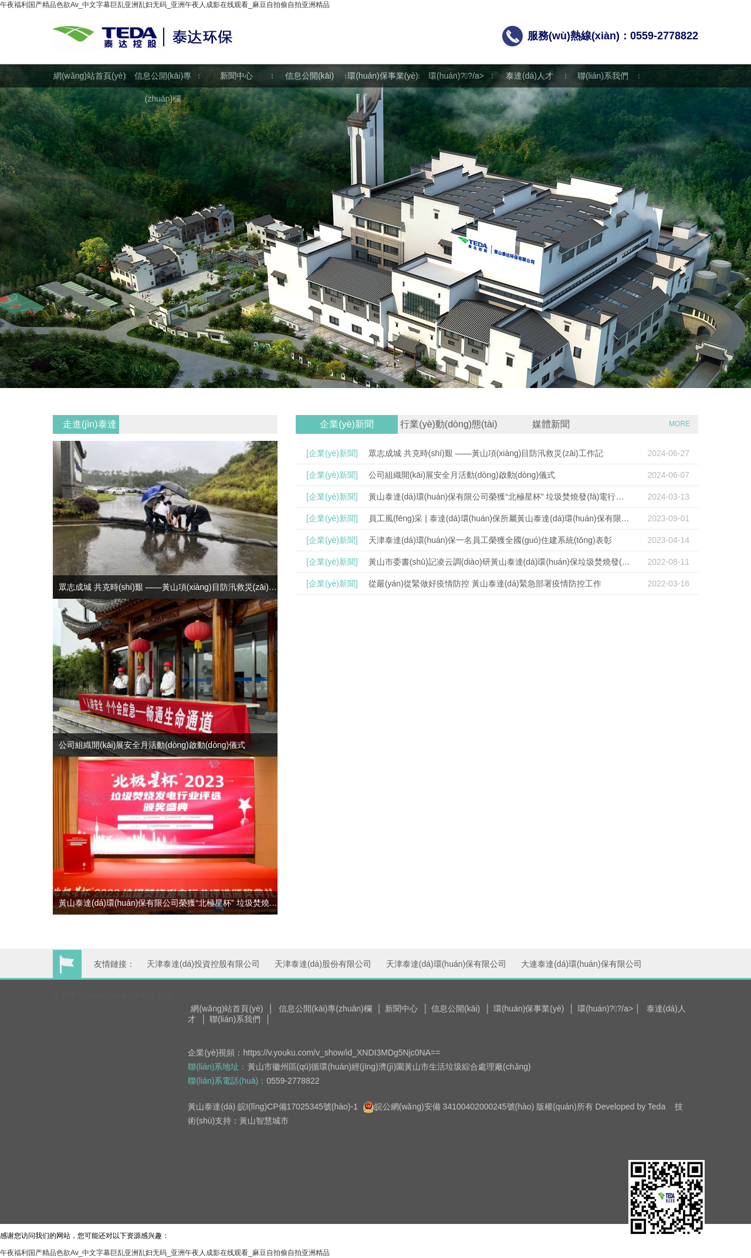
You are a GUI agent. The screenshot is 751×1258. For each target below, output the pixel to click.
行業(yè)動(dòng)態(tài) (448, 424)
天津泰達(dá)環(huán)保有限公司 (446, 964)
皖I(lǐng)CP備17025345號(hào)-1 (298, 1106)
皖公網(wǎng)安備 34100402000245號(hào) (449, 1106)
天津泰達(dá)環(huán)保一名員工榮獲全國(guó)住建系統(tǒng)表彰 (490, 540)
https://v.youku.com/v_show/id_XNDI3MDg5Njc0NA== (342, 1052)
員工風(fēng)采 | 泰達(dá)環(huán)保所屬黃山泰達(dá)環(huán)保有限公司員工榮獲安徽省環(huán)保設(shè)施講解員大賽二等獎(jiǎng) (499, 518)
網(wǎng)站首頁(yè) (89, 75)
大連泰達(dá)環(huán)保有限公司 (581, 964)
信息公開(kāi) (309, 75)
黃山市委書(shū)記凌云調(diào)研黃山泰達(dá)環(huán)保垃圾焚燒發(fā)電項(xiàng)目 (499, 561)
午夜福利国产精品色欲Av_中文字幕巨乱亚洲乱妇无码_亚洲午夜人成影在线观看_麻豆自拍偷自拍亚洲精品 (165, 5)
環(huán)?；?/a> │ (609, 1008)
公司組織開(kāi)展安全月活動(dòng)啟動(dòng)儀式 (461, 475)
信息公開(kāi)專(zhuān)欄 (162, 87)
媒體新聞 (551, 424)
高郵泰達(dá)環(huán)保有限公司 (113, 995)
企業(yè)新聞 (347, 424)
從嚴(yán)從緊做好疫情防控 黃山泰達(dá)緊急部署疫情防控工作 (484, 583)
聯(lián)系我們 (602, 75)
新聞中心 (236, 75)
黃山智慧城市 (264, 1120)
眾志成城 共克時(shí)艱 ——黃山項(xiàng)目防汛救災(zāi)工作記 (485, 453)
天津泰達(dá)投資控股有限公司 (203, 964)
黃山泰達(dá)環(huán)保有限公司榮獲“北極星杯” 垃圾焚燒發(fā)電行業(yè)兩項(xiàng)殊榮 (499, 496)
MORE (679, 424)
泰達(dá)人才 (529, 75)
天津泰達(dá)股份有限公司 (323, 964)
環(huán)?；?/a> (456, 75)
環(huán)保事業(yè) (382, 75)
